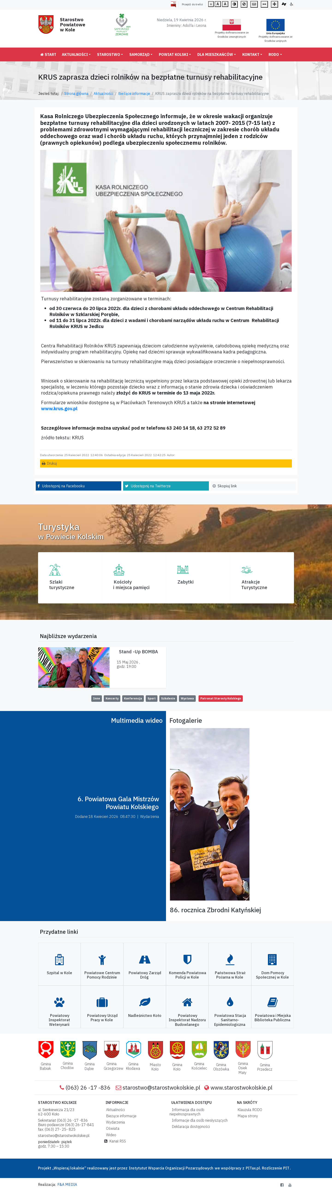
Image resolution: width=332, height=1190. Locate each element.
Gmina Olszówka (221, 1066)
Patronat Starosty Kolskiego (220, 698)
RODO (274, 54)
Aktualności (75, 54)
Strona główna (76, 93)
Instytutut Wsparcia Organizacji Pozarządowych (170, 1168)
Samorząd (139, 54)
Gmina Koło (177, 1066)
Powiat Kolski (173, 54)
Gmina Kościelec (199, 1065)
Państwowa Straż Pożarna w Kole (230, 974)
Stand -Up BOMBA (138, 651)
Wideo (110, 1135)
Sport (152, 698)
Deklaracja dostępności (190, 1126)
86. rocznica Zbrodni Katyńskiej (215, 910)
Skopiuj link (227, 486)
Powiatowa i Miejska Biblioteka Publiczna (273, 1017)
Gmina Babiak (45, 1066)
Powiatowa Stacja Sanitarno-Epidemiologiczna (230, 1020)
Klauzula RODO (249, 1109)
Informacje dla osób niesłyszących (199, 1120)
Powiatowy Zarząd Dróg (145, 974)
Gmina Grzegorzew (113, 1065)
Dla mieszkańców (215, 54)
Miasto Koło (155, 1066)
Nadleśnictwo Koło (144, 1015)
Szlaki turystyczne (61, 584)
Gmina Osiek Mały (243, 1068)
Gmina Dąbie (89, 1066)
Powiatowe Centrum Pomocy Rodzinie (102, 974)
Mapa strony (247, 1116)
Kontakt (250, 54)
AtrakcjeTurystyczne (254, 584)
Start (48, 54)
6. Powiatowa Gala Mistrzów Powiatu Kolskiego (118, 803)
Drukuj (52, 463)
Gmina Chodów (67, 1065)
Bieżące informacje (134, 93)
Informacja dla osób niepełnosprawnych (186, 1111)
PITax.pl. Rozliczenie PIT (267, 1168)
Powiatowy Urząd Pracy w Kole (102, 1017)
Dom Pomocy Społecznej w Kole (272, 974)
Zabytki (186, 582)
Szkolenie (168, 698)
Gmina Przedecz (264, 1067)
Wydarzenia (114, 1122)
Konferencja (133, 698)
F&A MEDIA (67, 1184)
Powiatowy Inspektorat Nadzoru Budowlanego (187, 1020)
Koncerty (112, 698)
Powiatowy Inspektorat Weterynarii (59, 1020)
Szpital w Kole (59, 972)
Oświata (111, 1128)
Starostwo (108, 54)
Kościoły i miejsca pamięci (131, 584)
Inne (96, 698)
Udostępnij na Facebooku (63, 486)
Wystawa (187, 698)
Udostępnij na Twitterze (151, 486)
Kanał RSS (115, 1141)
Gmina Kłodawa (133, 1066)
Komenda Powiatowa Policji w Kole (187, 974)
